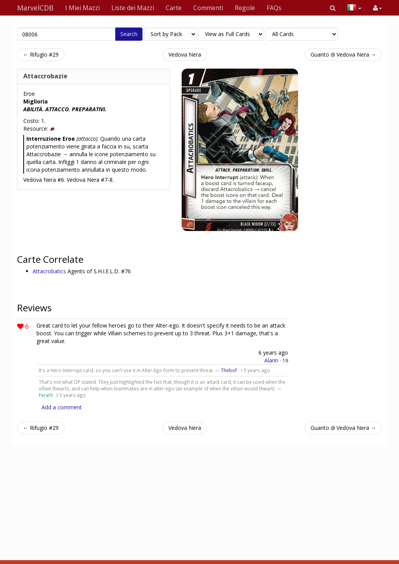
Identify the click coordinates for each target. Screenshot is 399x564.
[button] (333, 8)
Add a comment (62, 407)
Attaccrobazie (45, 76)
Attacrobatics (50, 271)
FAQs (274, 7)
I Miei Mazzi (82, 7)
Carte (174, 7)
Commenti (208, 7)
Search (128, 34)
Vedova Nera (184, 54)
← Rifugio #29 (41, 54)
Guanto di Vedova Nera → (343, 54)
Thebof (229, 370)
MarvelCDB (35, 7)
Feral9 (45, 395)
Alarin (271, 360)
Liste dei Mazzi (132, 7)
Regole (245, 7)
